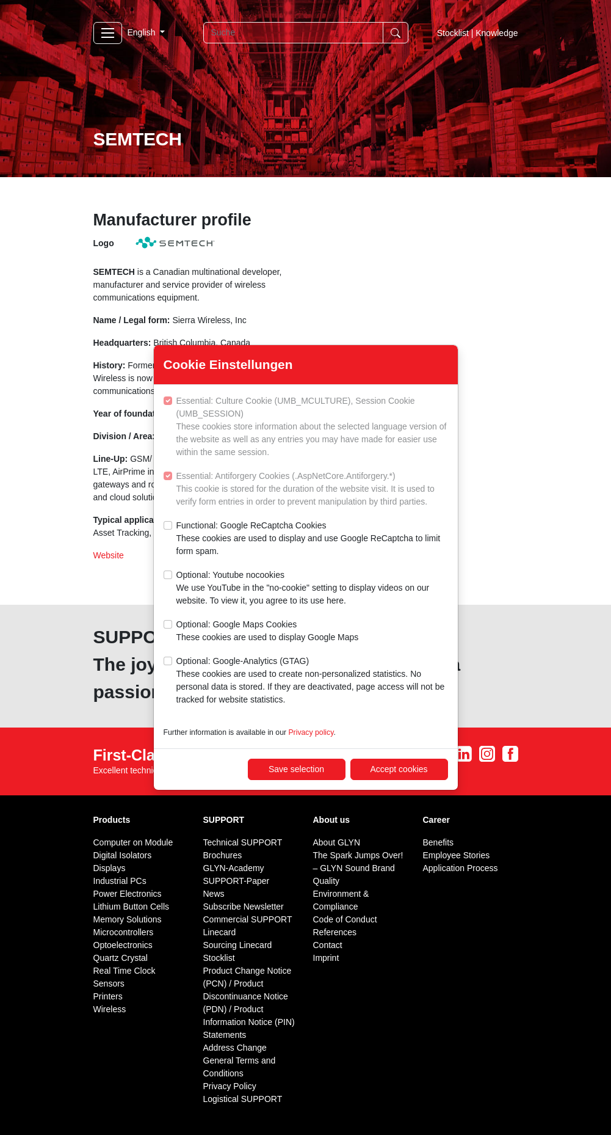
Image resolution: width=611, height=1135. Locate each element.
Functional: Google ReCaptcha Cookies (312, 539)
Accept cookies (398, 769)
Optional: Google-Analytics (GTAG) (312, 681)
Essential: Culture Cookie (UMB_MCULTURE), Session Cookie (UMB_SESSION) (312, 427)
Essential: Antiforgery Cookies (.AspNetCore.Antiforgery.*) (312, 489)
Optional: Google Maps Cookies (267, 631)
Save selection (296, 769)
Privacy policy (310, 732)
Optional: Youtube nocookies (312, 588)
